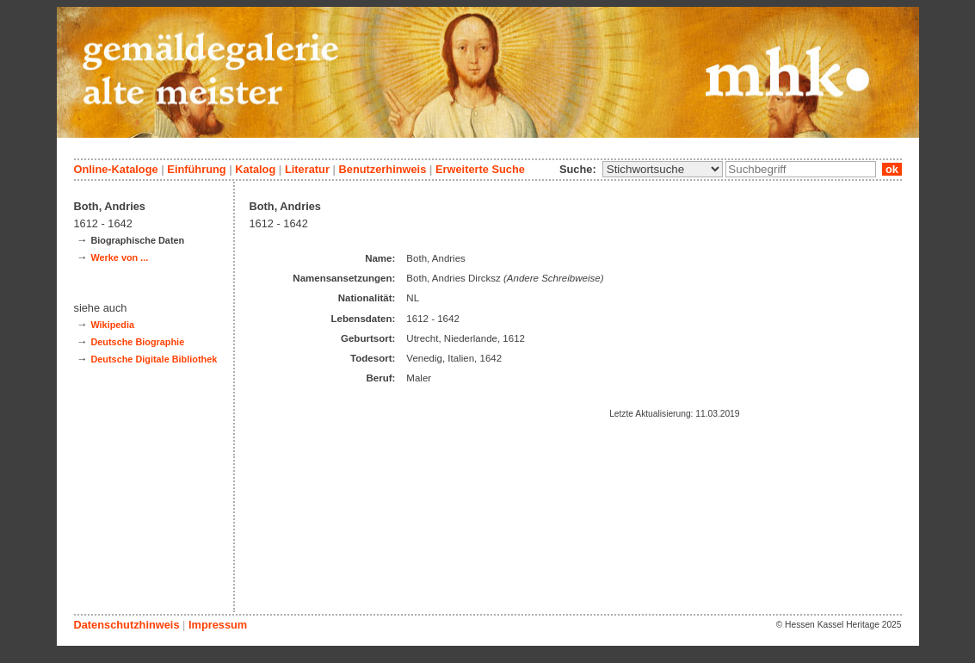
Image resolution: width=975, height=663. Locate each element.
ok (891, 169)
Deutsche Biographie (137, 342)
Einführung (196, 169)
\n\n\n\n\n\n (662, 169)
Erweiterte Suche (480, 169)
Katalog (255, 169)
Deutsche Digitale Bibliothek (153, 359)
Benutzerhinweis (383, 169)
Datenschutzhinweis (127, 624)
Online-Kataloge (116, 169)
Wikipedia (112, 324)
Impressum (217, 624)
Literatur (307, 169)
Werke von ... (119, 257)
